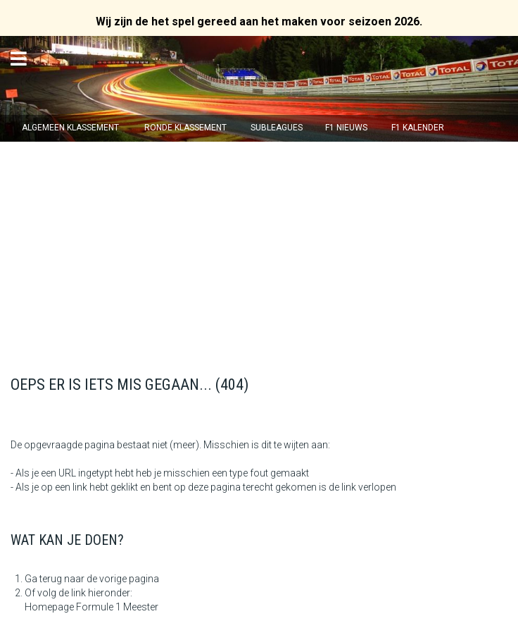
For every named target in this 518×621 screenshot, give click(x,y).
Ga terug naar (54, 578)
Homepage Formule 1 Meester (91, 607)
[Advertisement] (259, 247)
